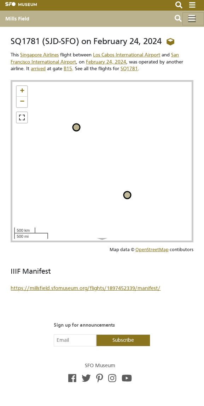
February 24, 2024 (106, 62)
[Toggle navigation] (193, 18)
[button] (22, 91)
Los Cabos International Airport (126, 55)
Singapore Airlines (39, 55)
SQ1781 (129, 69)
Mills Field (17, 19)
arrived (38, 69)
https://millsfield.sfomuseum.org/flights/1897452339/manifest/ (86, 288)
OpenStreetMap (152, 249)
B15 (68, 69)
